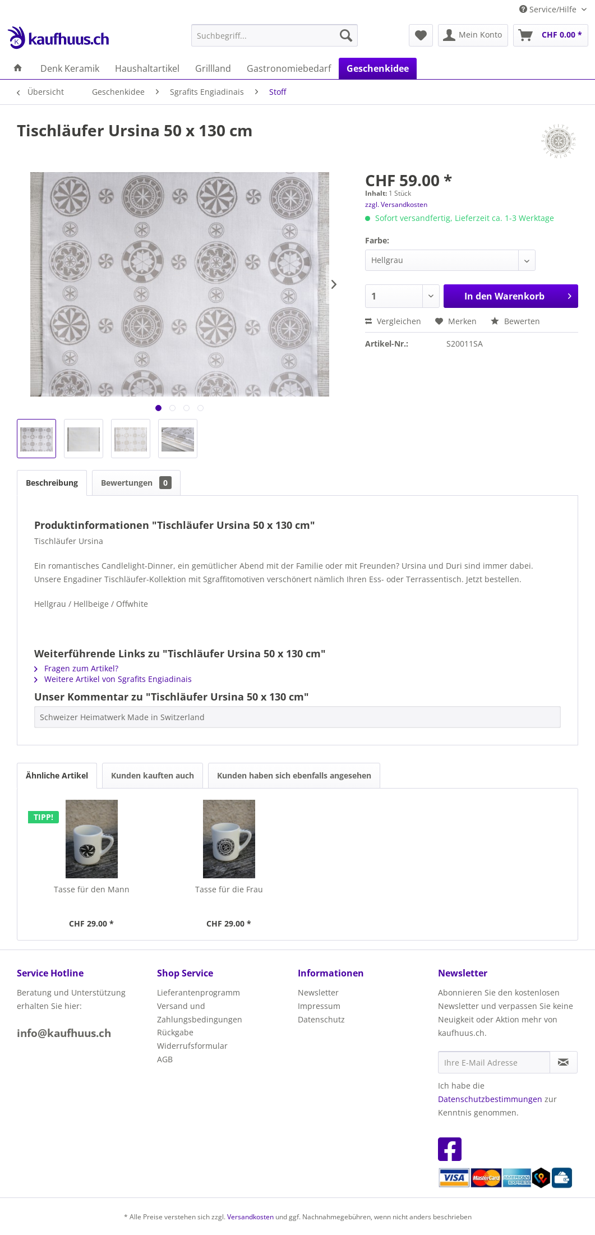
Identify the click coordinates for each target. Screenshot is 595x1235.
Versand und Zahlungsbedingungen (199, 1013)
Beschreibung (52, 482)
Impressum (319, 1006)
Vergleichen (393, 321)
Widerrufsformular (192, 1045)
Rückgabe (175, 1032)
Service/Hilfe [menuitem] (549, 9)
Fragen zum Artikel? (76, 668)
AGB (165, 1059)
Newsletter (318, 992)
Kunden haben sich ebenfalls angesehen (294, 775)
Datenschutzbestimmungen (490, 1099)
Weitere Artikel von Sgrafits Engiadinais (113, 679)
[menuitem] (274, 35)
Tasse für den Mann (92, 889)
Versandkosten (250, 1217)
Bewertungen (136, 482)
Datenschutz (321, 1019)
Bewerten (515, 321)
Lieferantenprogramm (198, 992)
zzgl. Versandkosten (396, 204)
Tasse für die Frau (229, 889)
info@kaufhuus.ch (64, 1033)
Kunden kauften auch (152, 775)
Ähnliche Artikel (57, 775)
